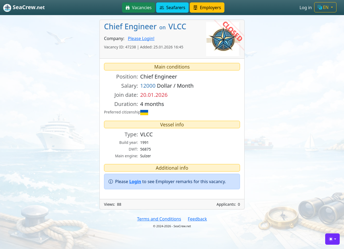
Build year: (128, 142)
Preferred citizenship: (121, 112)
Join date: (126, 94)
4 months (152, 104)
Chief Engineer (158, 76)
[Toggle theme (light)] (332, 239)
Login (135, 181)
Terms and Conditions (159, 219)
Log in (305, 7)
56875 (145, 149)
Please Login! (141, 38)
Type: (131, 134)
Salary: (129, 85)
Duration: (126, 104)
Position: (127, 76)
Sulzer (145, 155)
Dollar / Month (167, 85)
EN (324, 7)
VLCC (146, 134)
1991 (144, 142)
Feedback (197, 219)
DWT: (133, 149)
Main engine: (126, 155)
